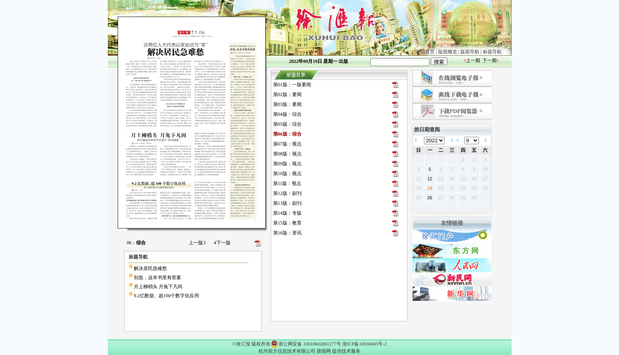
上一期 (473, 60)
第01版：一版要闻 (292, 84)
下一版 (222, 242)
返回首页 (425, 52)
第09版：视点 (287, 163)
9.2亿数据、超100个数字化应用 (166, 295)
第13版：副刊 (287, 203)
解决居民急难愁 (150, 268)
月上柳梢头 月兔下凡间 (158, 286)
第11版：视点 (287, 183)
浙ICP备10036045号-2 (364, 344)
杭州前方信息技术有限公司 (287, 351)
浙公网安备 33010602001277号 (305, 344)
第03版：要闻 (287, 104)
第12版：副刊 (287, 193)
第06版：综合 (287, 134)
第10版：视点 (287, 173)
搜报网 (324, 351)
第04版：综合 (287, 114)
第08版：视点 (287, 154)
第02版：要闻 (287, 94)
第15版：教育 (287, 223)
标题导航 (492, 52)
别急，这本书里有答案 (157, 277)
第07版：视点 (287, 144)
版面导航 (469, 52)
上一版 (197, 242)
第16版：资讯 (287, 233)
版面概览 (447, 52)
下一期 (489, 60)
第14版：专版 (287, 213)
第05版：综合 (287, 124)
